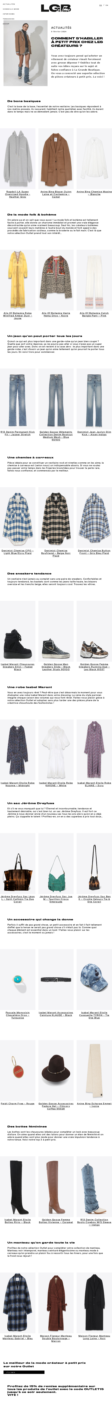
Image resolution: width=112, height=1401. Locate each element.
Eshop (6, 24)
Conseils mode (11, 9)
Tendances (8, 19)
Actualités (9, 4)
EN (107, 5)
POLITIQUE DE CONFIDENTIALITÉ (54, 1387)
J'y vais (10, 1340)
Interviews (9, 14)
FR (100, 5)
